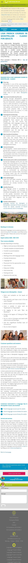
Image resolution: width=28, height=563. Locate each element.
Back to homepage (6, 452)
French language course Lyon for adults (14, 409)
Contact (14, 525)
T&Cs (14, 515)
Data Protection (14, 517)
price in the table (12, 232)
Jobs (14, 522)
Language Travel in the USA (14, 555)
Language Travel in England (14, 547)
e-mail (24, 446)
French (20, 24)
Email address (4, 488)
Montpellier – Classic (4, 29)
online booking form (15, 448)
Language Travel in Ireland (14, 552)
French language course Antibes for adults (15, 411)
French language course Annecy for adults (15, 414)
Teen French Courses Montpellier (17, 368)
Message (3, 493)
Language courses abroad (7, 24)
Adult (16, 24)
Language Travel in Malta (14, 550)
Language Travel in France (14, 559)
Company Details (14, 520)
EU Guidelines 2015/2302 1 (14, 527)
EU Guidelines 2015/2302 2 (14, 530)
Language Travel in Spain (14, 557)
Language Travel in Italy (14, 562)
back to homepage (18, 208)
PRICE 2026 (14, 29)
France (24, 24)
